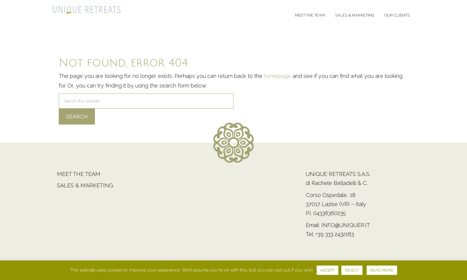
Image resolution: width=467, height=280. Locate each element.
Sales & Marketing (85, 185)
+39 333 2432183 (334, 234)
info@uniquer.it (345, 225)
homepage (277, 76)
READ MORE (381, 270)
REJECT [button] (352, 270)
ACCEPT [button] (327, 270)
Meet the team (78, 174)
